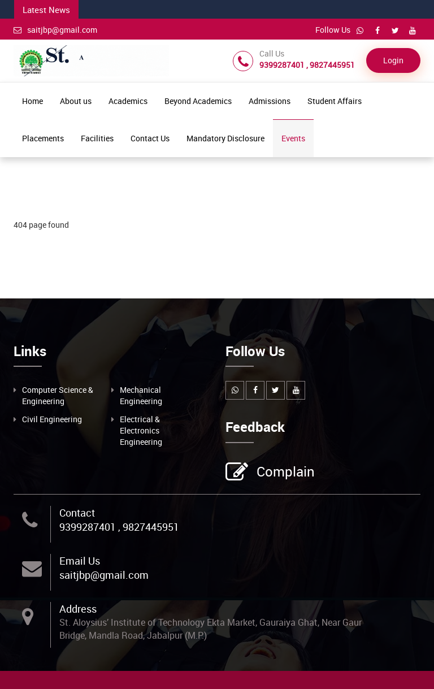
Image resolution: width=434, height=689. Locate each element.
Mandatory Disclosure (225, 138)
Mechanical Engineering (141, 395)
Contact (77, 512)
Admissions (269, 101)
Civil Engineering (52, 419)
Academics (127, 101)
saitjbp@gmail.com (55, 29)
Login (393, 60)
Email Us (79, 560)
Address (78, 609)
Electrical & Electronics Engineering (141, 430)
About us (76, 101)
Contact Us (150, 138)
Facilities (97, 138)
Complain (284, 472)
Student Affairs (334, 101)
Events (293, 138)
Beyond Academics (198, 101)
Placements (43, 138)
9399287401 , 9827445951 (119, 527)
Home (32, 101)
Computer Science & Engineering (57, 395)
